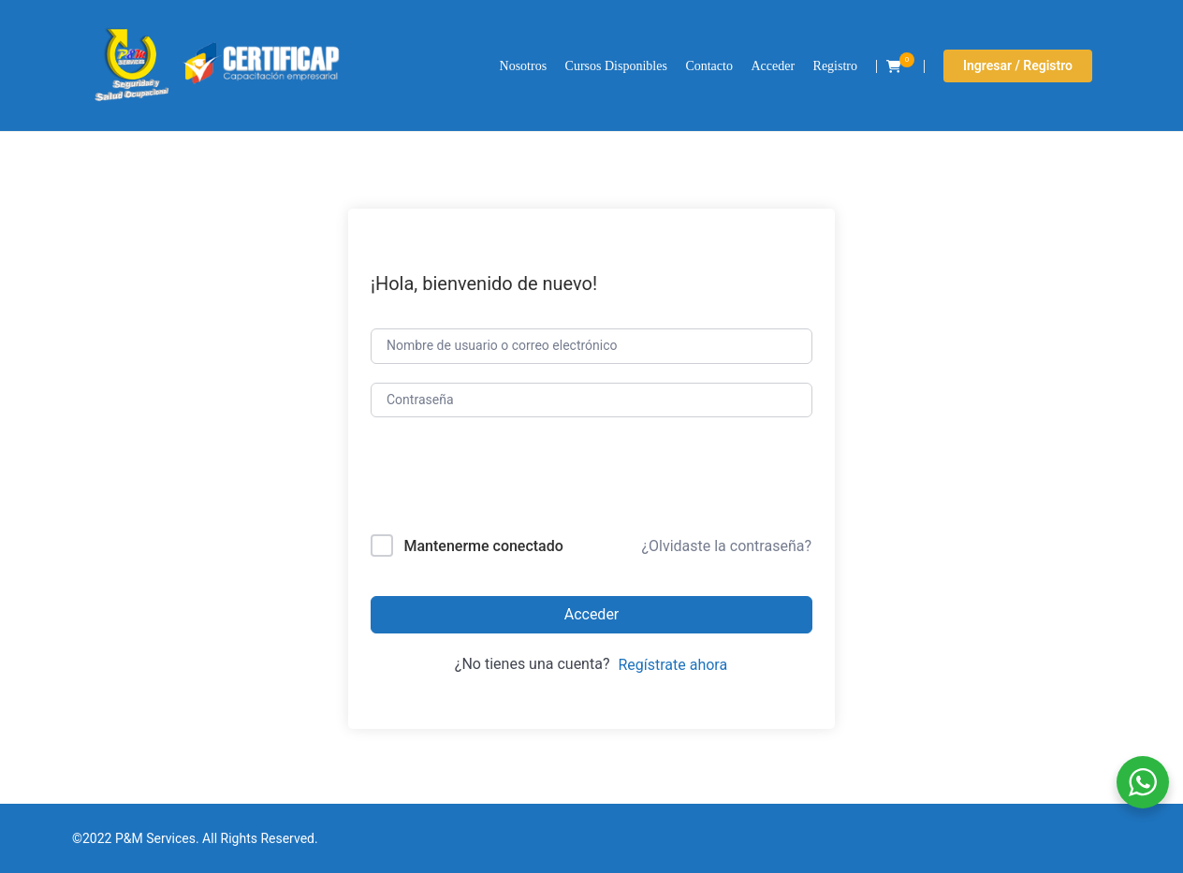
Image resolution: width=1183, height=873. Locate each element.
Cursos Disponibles (616, 66)
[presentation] (497, 479)
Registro (835, 66)
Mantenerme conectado (482, 546)
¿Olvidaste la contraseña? (726, 546)
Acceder (773, 66)
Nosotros (524, 66)
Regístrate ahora (672, 665)
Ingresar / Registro (1018, 65)
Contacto (709, 66)
